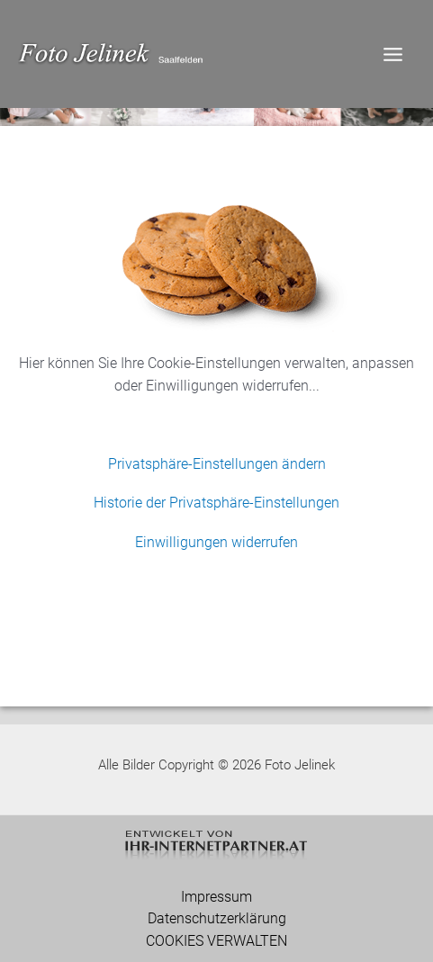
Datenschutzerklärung (217, 919)
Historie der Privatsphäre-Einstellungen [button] (216, 502)
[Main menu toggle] (392, 53)
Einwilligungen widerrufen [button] (216, 542)
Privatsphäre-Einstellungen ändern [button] (217, 463)
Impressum (216, 897)
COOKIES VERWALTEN (216, 941)
